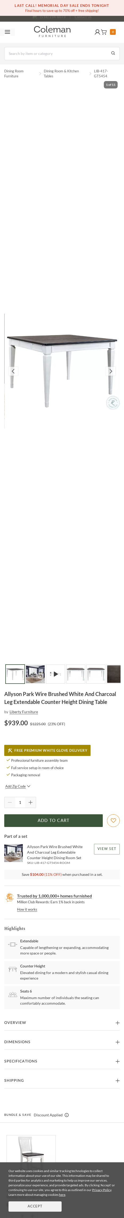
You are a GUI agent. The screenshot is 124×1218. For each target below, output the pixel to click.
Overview (15, 1023)
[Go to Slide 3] (55, 674)
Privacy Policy (101, 1190)
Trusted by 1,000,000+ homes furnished (54, 895)
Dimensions (17, 1042)
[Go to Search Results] (113, 53)
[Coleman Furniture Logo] (52, 32)
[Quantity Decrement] (10, 802)
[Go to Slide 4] (75, 674)
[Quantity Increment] (30, 802)
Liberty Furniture (24, 711)
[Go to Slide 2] (35, 674)
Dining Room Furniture (14, 73)
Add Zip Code (18, 786)
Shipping (14, 1081)
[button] (97, 32)
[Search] (62, 53)
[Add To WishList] (113, 820)
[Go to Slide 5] (95, 674)
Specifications (20, 1061)
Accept (35, 1206)
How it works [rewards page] (27, 909)
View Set (106, 849)
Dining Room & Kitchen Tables (61, 73)
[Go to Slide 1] (15, 674)
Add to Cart (54, 821)
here (62, 1195)
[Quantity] (20, 802)
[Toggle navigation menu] (7, 32)
